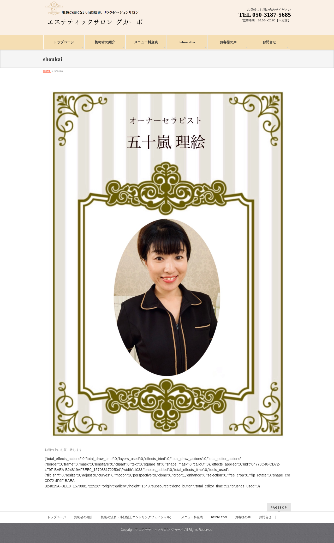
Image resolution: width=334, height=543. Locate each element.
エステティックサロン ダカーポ (161, 530)
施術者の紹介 (83, 517)
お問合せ (265, 517)
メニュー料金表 (192, 517)
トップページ (56, 517)
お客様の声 (243, 517)
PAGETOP (279, 507)
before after (219, 517)
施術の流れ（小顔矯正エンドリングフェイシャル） (137, 517)
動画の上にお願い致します (63, 450)
